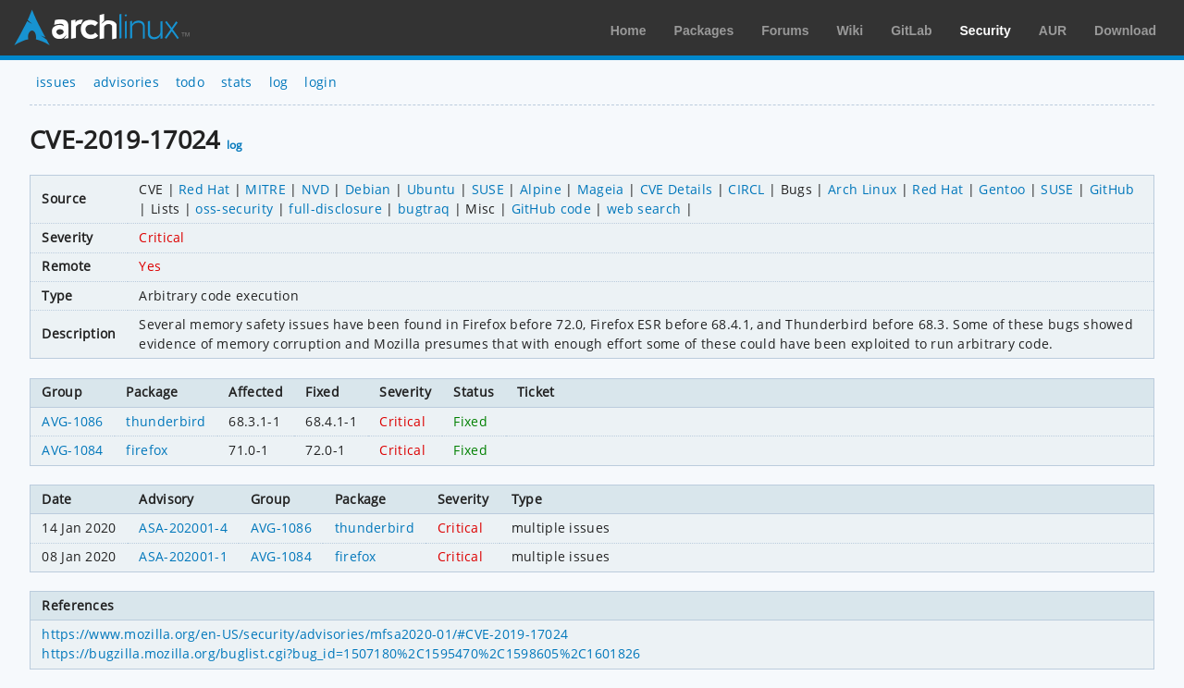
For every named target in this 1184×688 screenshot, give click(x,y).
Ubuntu (431, 189)
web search (644, 208)
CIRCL (746, 189)
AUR (1053, 30)
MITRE (265, 189)
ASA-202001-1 (183, 556)
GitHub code (552, 208)
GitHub (1112, 189)
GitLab (911, 30)
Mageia (600, 189)
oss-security (234, 208)
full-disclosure (335, 208)
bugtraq (424, 208)
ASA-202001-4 (183, 527)
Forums (784, 30)
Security (985, 30)
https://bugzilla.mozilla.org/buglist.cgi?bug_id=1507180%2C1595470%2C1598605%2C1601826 (341, 653)
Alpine (540, 189)
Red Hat (204, 189)
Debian (368, 189)
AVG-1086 (73, 421)
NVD (315, 189)
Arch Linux (102, 27)
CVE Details (676, 189)
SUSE (488, 189)
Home (628, 30)
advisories (126, 82)
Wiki (850, 30)
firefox (146, 450)
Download (1125, 30)
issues (56, 82)
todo (190, 82)
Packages (704, 30)
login (320, 82)
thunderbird (166, 421)
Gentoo (1002, 189)
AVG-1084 (73, 450)
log (279, 82)
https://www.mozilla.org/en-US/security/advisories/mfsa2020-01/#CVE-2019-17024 (305, 634)
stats (237, 82)
